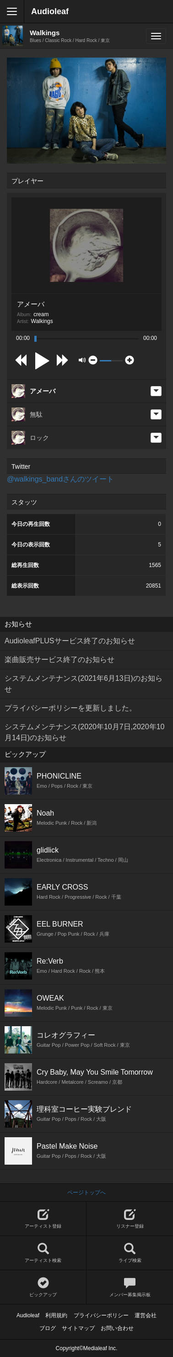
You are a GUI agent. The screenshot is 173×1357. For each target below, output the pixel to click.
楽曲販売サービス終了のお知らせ (59, 659)
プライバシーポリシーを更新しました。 (70, 708)
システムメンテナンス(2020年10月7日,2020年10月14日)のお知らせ (84, 732)
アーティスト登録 (43, 1219)
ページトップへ (86, 1192)
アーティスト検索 (43, 1253)
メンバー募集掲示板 (129, 1287)
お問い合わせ (117, 1328)
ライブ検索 (129, 1253)
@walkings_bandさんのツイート (60, 479)
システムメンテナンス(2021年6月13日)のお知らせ (83, 683)
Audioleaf (50, 11)
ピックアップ (43, 1287)
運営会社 (146, 1315)
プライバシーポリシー (101, 1315)
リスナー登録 (129, 1219)
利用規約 (56, 1315)
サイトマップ (78, 1328)
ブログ (47, 1328)
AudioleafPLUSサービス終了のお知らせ (70, 641)
